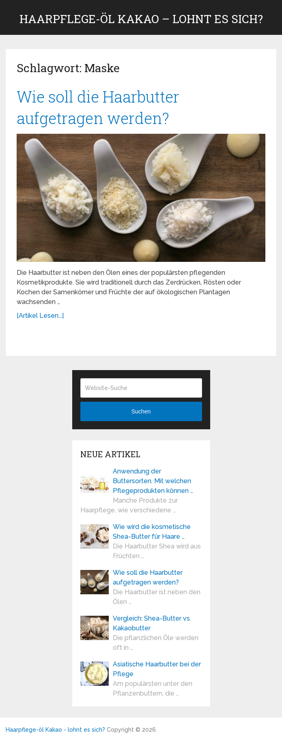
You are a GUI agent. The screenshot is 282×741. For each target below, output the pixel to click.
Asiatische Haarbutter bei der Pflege (157, 669)
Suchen (141, 411)
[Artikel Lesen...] (40, 315)
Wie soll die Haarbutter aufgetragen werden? (148, 577)
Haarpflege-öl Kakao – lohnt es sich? (141, 18)
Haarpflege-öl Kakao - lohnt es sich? (55, 729)
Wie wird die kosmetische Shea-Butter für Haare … (152, 531)
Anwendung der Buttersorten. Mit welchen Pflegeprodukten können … (153, 481)
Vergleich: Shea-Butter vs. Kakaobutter (152, 623)
